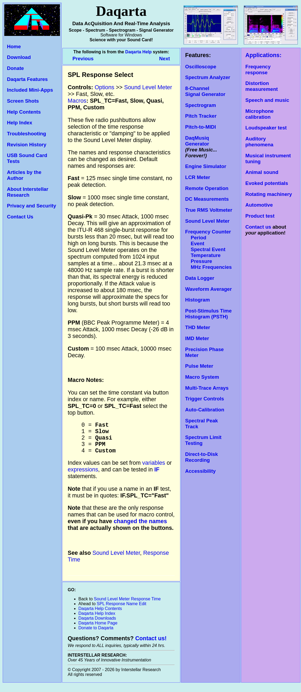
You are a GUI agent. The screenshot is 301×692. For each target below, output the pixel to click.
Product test (260, 216)
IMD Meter (197, 338)
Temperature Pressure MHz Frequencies (208, 261)
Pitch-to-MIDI (200, 127)
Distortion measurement (261, 86)
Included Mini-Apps (30, 90)
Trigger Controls (204, 398)
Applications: (263, 55)
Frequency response (257, 69)
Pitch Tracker (200, 116)
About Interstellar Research (27, 192)
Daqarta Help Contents (100, 615)
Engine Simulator (205, 166)
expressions (83, 476)
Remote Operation (206, 188)
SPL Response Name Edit (121, 610)
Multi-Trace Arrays (206, 388)
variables (153, 469)
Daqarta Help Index (96, 620)
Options (105, 87)
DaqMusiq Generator (197, 141)
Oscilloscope (200, 66)
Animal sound (261, 172)
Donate (15, 68)
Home (14, 46)
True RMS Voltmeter (208, 210)
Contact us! (150, 645)
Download (19, 57)
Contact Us (20, 216)
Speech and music (267, 100)
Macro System (202, 377)
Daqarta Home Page (97, 629)
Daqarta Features (27, 79)
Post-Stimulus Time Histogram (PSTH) (208, 313)
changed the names (140, 528)
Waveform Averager (208, 289)
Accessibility (200, 471)
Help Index (19, 122)
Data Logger (199, 278)
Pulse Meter (199, 366)
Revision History (26, 144)
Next (164, 58)
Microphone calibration (259, 114)
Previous (84, 58)
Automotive (259, 205)
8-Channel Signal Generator (205, 91)
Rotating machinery (268, 194)
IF (156, 476)
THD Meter (197, 327)
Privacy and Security (31, 206)
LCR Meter (197, 177)
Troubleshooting (26, 133)
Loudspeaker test (266, 128)
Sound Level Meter (207, 221)
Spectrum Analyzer (207, 77)
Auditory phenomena (259, 141)
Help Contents (24, 112)
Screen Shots (23, 101)
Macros (77, 101)
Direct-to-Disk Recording (201, 457)
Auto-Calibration (204, 409)
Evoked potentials (266, 183)
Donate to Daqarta (95, 634)
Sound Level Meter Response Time (127, 605)
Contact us (258, 227)
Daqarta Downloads (97, 625)
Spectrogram (200, 105)
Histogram (197, 300)
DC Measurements (207, 199)
